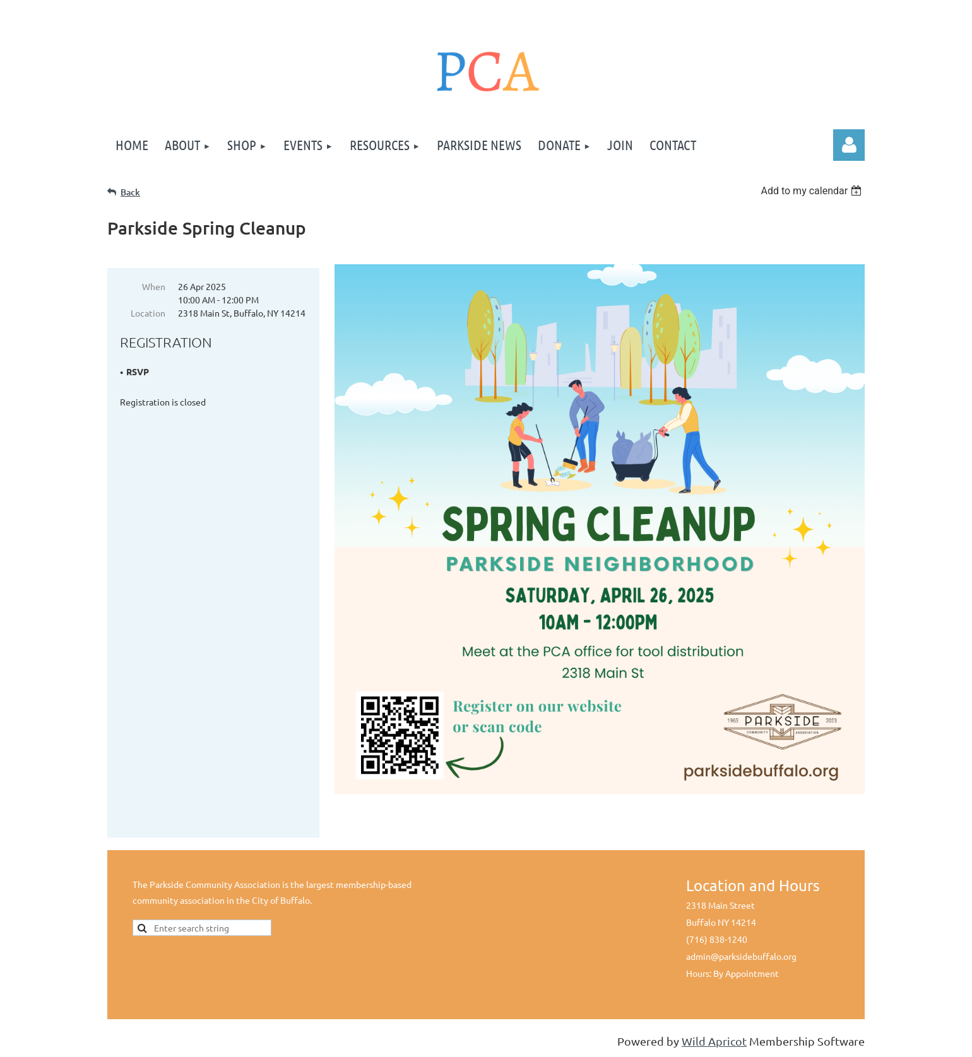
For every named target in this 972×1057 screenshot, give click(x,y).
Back (130, 192)
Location (148, 312)
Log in (849, 145)
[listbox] (813, 191)
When (153, 286)
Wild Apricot (714, 1041)
